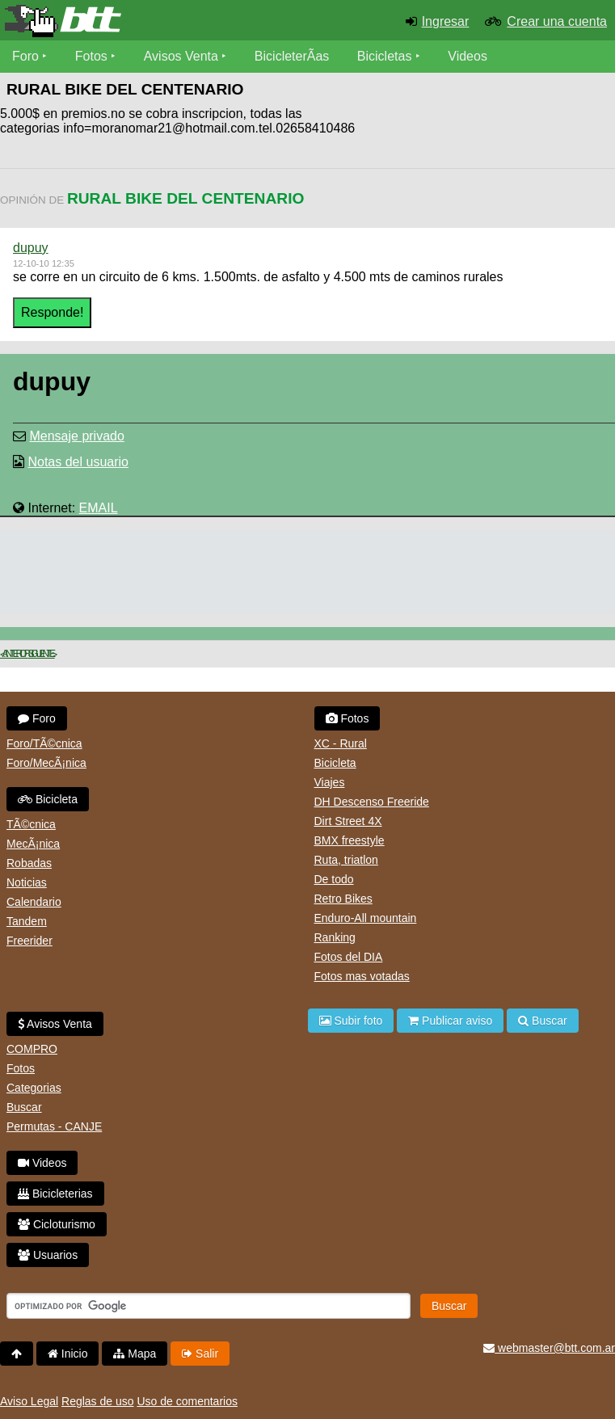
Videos (467, 56)
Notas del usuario (77, 462)
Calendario (33, 901)
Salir (200, 1353)
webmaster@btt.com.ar (549, 1347)
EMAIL (98, 508)
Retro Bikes (343, 898)
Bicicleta (48, 799)
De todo (334, 879)
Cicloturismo (56, 1224)
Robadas (29, 863)
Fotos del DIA (348, 956)
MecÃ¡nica (33, 843)
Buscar (24, 1107)
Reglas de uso (97, 1401)
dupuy (30, 248)
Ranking (335, 937)
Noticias (26, 882)
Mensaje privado (76, 436)
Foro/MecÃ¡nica (46, 762)
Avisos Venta (181, 56)
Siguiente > (41, 654)
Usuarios (48, 1254)
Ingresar (446, 21)
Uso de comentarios (187, 1401)
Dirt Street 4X (348, 821)
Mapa (134, 1353)
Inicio (68, 1353)
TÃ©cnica (31, 824)
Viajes (329, 782)
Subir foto (351, 1020)
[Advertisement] (485, 153)
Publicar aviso (450, 1020)
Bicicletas (386, 56)
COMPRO (31, 1048)
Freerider (29, 940)
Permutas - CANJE (54, 1126)
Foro (25, 56)
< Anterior (14, 654)
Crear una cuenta (557, 21)
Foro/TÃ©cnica (44, 743)
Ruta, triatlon (346, 859)
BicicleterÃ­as (292, 56)
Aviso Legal (29, 1401)
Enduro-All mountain (365, 918)
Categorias (33, 1087)
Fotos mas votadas (362, 976)
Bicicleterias (55, 1193)
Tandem (26, 921)
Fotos (91, 56)
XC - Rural (340, 743)
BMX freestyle (349, 840)
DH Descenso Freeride (371, 801)
